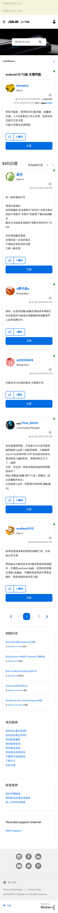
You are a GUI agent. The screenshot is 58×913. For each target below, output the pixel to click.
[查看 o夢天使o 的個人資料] (22, 289)
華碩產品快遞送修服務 (18, 797)
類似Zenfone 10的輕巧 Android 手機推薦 (25, 656)
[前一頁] (11, 617)
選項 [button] (54, 61)
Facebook (28, 853)
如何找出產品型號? (16, 730)
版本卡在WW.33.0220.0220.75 (21, 671)
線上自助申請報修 (15, 802)
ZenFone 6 (9, 61)
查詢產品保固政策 (15, 752)
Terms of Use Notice (13, 889)
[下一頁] (46, 617)
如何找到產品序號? (16, 735)
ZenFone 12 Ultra (15, 705)
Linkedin (38, 853)
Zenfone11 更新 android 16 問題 (20, 642)
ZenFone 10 (13, 661)
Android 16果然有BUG (16, 686)
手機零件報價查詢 (15, 756)
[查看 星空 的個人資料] (19, 175)
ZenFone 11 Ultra (15, 646)
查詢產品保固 (13, 748)
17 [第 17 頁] (39, 616)
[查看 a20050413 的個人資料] (24, 360)
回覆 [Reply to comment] (29, 269)
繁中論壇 (12, 882)
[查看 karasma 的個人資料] (22, 86)
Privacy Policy (34, 889)
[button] (10, 137)
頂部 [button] (9, 905)
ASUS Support (13, 830)
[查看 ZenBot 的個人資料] (49, 103)
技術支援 (10, 765)
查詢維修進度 (13, 743)
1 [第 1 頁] (18, 616)
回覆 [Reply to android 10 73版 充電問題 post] (29, 145)
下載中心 (10, 760)
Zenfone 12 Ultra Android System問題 (24, 700)
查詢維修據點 (13, 739)
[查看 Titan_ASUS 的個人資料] (29, 423)
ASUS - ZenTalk (19, 21)
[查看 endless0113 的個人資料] (25, 529)
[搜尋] (29, 42)
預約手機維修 (13, 793)
